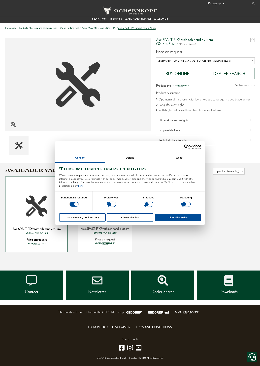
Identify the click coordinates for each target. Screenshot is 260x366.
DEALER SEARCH (229, 73)
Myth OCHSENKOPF (138, 19)
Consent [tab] (80, 157)
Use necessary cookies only (82, 217)
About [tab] (179, 157)
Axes (84, 27)
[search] (239, 3)
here (80, 185)
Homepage (10, 27)
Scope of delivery (169, 130)
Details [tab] (130, 157)
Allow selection (130, 217)
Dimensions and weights (173, 120)
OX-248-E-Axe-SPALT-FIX (102, 27)
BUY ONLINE (177, 73)
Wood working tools (69, 27)
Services (115, 19)
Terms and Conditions (153, 327)
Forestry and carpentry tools (43, 27)
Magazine (161, 19)
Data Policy (98, 327)
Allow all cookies (178, 217)
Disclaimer (121, 327)
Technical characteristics (173, 140)
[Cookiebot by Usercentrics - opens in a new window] (186, 146)
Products (99, 19)
